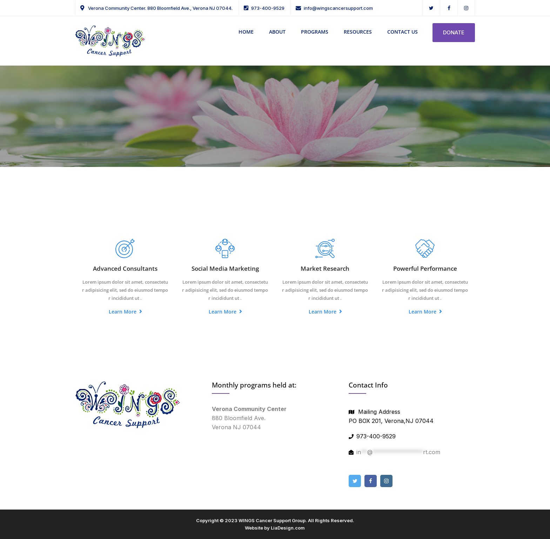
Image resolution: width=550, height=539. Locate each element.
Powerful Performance (425, 268)
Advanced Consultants (125, 268)
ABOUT (277, 31)
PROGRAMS (314, 31)
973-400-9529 (267, 8)
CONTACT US (402, 31)
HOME (246, 31)
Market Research (325, 268)
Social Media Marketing (225, 268)
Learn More (125, 311)
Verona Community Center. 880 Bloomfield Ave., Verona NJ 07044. (160, 8)
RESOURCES (358, 31)
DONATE (453, 32)
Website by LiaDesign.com (275, 528)
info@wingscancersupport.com (338, 8)
